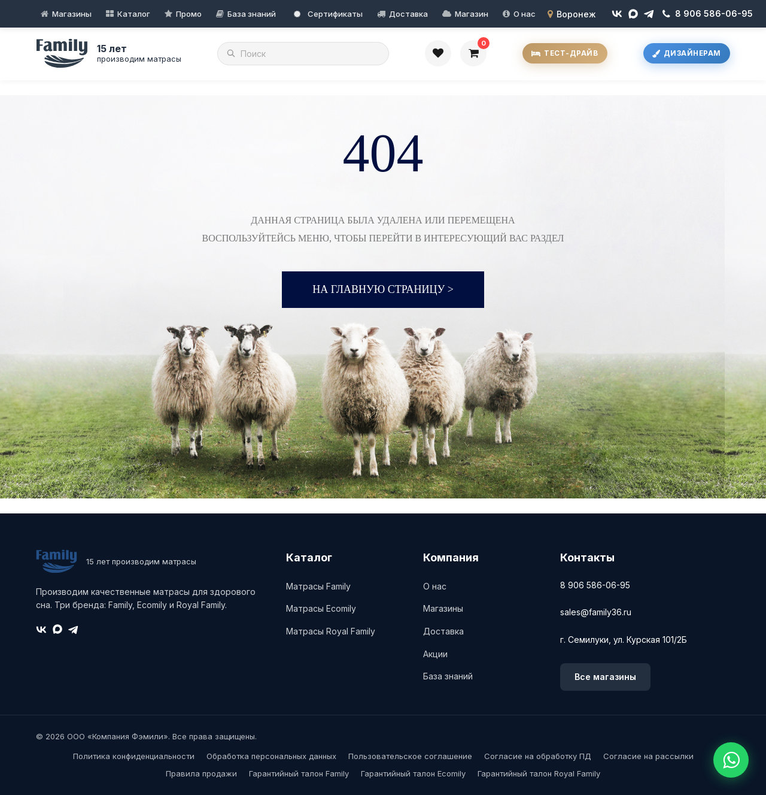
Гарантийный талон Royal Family (539, 773)
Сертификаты (328, 14)
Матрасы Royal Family (330, 631)
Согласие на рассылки (648, 756)
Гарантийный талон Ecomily (413, 773)
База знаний (251, 14)
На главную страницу (383, 289)
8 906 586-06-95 (595, 585)
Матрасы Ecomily (321, 608)
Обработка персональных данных (271, 756)
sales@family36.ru (595, 612)
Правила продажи (201, 773)
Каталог (133, 14)
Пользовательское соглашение (410, 756)
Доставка (408, 14)
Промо (189, 14)
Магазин (471, 14)
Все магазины (605, 677)
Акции (435, 654)
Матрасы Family (318, 586)
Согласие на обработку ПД (537, 756)
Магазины (72, 14)
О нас (524, 14)
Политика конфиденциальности (133, 756)
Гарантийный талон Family (299, 773)
